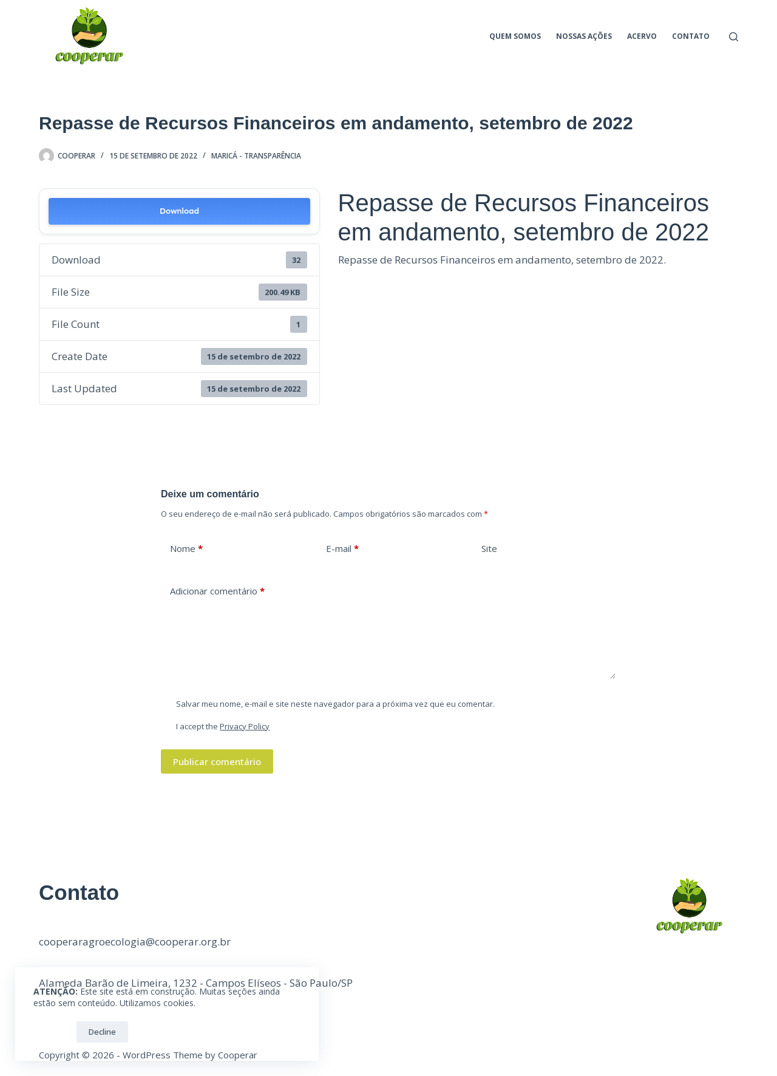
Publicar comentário (217, 761)
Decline (102, 1031)
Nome (186, 548)
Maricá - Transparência (256, 156)
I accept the (223, 726)
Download (179, 211)
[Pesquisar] (733, 36)
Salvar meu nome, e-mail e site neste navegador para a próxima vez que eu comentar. (335, 703)
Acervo (642, 36)
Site (489, 548)
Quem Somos (515, 36)
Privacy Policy (245, 726)
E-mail (342, 548)
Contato (691, 36)
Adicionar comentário (217, 591)
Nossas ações (584, 36)
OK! (52, 1031)
